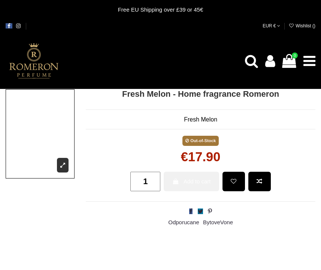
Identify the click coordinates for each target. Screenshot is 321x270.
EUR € (271, 25)
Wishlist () (302, 25)
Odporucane (183, 222)
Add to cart (191, 181)
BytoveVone (218, 222)
